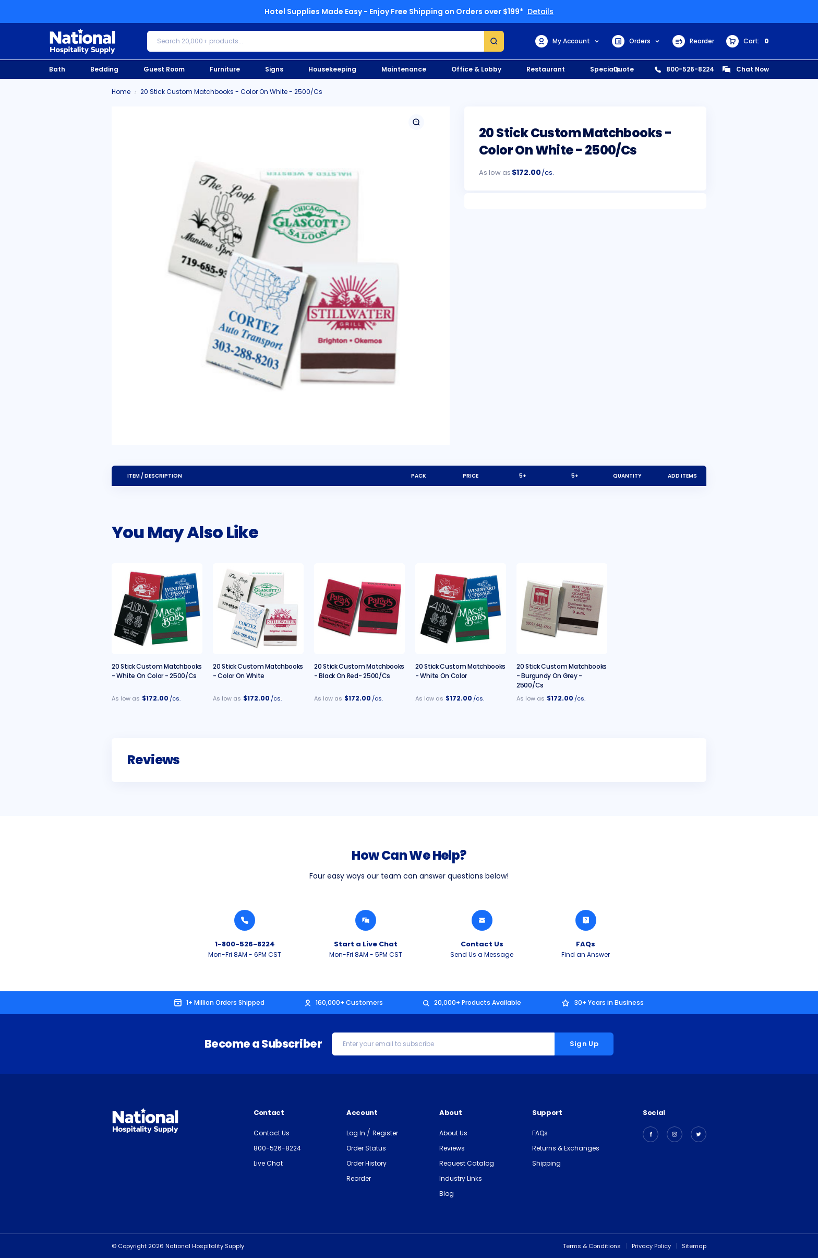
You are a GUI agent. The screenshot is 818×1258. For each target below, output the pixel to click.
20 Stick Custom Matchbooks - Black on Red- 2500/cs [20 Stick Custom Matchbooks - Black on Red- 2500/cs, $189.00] (359, 671)
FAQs (540, 1133)
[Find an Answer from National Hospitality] (585, 920)
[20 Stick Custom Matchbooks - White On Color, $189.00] (460, 608)
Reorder (693, 41)
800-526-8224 (684, 69)
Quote (623, 69)
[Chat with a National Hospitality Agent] (365, 920)
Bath (57, 69)
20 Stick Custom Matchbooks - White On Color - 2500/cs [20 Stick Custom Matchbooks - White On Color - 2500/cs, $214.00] (157, 671)
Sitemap (694, 1246)
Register (385, 1133)
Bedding (104, 69)
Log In (356, 1133)
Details (540, 11)
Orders (636, 41)
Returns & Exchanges (565, 1148)
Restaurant (545, 69)
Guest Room (164, 69)
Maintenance (403, 69)
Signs (274, 69)
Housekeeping (332, 69)
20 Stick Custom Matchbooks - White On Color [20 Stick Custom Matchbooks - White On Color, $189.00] (460, 671)
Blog (446, 1193)
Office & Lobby (476, 69)
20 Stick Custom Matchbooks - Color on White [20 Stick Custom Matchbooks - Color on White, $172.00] (258, 671)
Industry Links (460, 1178)
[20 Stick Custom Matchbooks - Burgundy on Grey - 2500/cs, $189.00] (561, 608)
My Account (567, 41)
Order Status (366, 1148)
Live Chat (268, 1163)
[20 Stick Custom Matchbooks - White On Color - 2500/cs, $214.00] (157, 608)
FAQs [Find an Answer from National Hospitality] (585, 944)
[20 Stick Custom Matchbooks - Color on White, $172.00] (258, 608)
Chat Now (745, 69)
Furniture (225, 69)
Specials (604, 69)
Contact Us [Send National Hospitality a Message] (482, 944)
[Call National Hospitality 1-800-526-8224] (244, 920)
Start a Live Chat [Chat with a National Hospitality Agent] (366, 944)
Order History (366, 1163)
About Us (453, 1133)
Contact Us (272, 1133)
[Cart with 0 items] (747, 41)
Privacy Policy (651, 1246)
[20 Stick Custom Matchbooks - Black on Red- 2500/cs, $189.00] (359, 608)
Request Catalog (466, 1163)
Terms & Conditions (592, 1246)
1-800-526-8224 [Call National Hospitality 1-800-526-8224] (245, 944)
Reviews (452, 1148)
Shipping (546, 1163)
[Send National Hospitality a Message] (482, 920)
